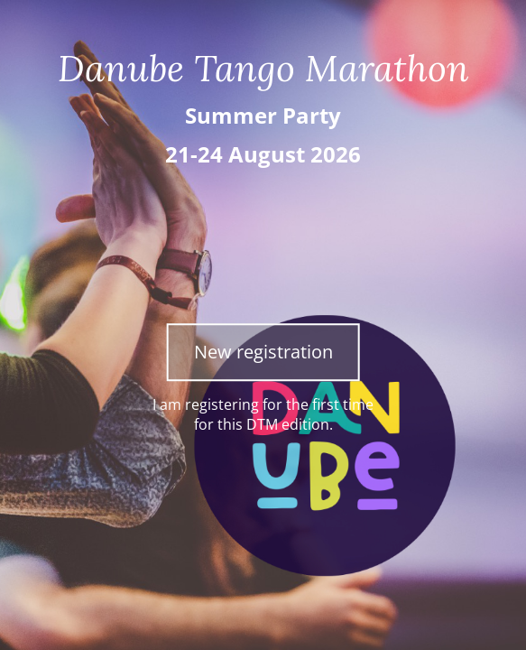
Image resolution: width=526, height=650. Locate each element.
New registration (263, 351)
